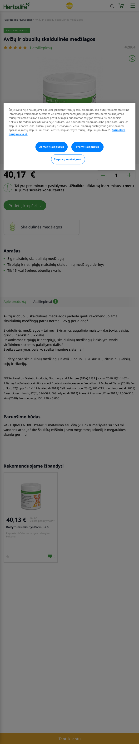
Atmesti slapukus (51, 147)
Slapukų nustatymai (68, 159)
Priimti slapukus (87, 147)
